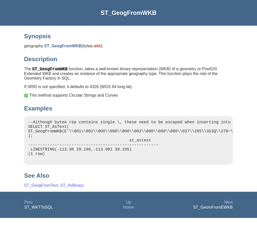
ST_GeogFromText (41, 195)
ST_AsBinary (72, 195)
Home (128, 217)
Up (128, 212)
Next (228, 212)
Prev (28, 212)
